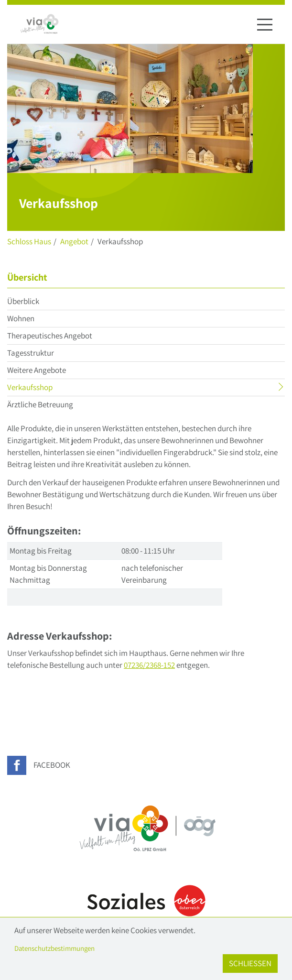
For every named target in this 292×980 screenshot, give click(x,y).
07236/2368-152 (149, 665)
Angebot (74, 241)
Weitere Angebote (36, 370)
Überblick (23, 301)
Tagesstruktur (30, 353)
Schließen (250, 963)
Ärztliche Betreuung (40, 404)
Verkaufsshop (48, 388)
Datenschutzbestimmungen (54, 948)
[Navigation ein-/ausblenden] (265, 24)
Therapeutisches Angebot (49, 335)
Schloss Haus (29, 241)
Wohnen (20, 318)
